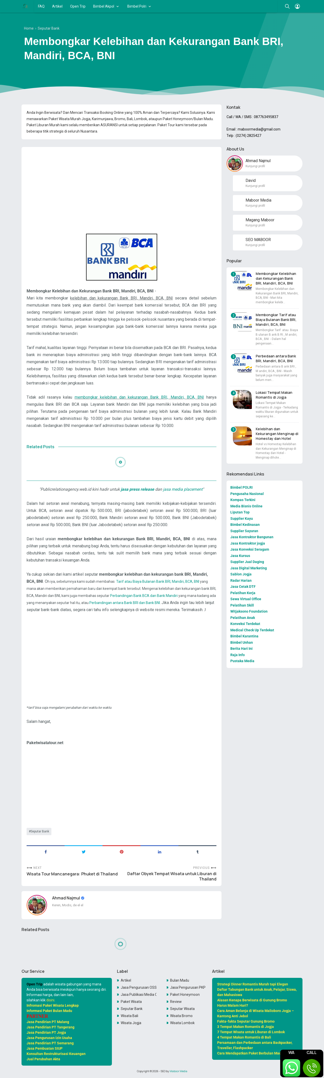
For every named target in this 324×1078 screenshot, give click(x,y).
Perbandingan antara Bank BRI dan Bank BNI (124, 603)
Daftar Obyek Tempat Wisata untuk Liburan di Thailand (171, 876)
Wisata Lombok (182, 1023)
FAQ (41, 6)
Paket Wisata (131, 1002)
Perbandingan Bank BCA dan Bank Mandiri (144, 596)
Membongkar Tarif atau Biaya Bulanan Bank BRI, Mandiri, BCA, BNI (276, 319)
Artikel (57, 6)
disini (50, 1000)
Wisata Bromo (181, 1016)
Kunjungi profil (255, 166)
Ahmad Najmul (66, 898)
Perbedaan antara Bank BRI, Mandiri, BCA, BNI (276, 358)
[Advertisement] (121, 186)
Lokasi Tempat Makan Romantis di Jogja (274, 395)
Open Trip (78, 6)
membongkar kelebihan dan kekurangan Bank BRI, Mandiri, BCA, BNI (139, 397)
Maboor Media (178, 1071)
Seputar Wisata (182, 1009)
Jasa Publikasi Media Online (139, 995)
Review (176, 1002)
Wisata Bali (129, 1016)
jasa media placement (182, 489)
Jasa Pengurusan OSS (139, 987)
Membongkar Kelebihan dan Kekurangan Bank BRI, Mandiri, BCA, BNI (276, 278)
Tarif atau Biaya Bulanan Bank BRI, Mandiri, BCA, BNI (157, 581)
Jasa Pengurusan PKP (188, 987)
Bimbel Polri (136, 6)
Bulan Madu (179, 980)
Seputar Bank (40, 831)
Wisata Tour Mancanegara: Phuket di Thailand (72, 874)
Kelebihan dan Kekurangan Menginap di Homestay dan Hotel (277, 433)
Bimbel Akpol (103, 6)
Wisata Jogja (131, 1023)
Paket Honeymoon (185, 995)
